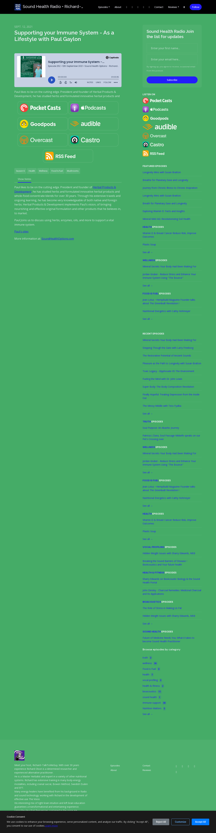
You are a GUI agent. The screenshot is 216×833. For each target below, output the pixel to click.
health (147, 226)
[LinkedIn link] (143, 7)
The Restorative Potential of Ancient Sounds (167, 355)
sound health (152, 631)
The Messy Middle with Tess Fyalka (162, 405)
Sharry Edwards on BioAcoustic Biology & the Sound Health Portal (171, 580)
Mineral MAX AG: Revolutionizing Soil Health (166, 219)
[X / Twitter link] (126, 7)
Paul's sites (21, 231)
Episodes (103, 7)
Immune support (154, 703)
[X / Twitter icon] (182, 766)
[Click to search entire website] (184, 7)
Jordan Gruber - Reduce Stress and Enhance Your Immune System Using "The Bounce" (169, 276)
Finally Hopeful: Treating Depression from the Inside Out (171, 396)
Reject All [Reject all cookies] (161, 821)
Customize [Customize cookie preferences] (180, 821)
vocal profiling (153, 547)
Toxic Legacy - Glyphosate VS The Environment (168, 371)
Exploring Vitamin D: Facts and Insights (164, 211)
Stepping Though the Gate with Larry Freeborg (168, 347)
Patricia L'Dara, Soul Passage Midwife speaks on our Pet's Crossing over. (171, 437)
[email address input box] (172, 59)
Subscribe (172, 80)
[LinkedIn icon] (176, 766)
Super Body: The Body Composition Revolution (168, 386)
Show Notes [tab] (24, 179)
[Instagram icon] (188, 766)
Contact (158, 7)
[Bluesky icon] (176, 772)
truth (147, 421)
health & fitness (153, 572)
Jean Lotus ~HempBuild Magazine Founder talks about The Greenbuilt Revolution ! (169, 301)
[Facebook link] (138, 7)
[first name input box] (172, 48)
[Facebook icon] (194, 766)
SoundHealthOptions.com (58, 238)
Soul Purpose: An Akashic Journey (161, 427)
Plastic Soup (149, 244)
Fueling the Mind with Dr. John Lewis (162, 378)
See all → (148, 252)
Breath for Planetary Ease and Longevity (165, 203)
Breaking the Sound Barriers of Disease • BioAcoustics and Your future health (165, 562)
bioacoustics (152, 601)
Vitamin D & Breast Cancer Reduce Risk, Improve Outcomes (169, 235)
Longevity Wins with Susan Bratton (162, 172)
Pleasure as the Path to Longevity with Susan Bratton (172, 363)
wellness (149, 260)
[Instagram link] (132, 7)
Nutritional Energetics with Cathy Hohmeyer (166, 311)
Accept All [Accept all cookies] (200, 821)
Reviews (172, 7)
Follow (195, 7)
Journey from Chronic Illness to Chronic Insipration (170, 187)
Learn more (51, 825)
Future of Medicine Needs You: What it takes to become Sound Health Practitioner (168, 639)
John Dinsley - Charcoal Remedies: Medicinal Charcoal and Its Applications (172, 592)
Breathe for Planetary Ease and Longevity (165, 180)
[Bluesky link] (149, 7)
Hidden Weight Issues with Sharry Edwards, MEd (169, 553)
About (118, 7)
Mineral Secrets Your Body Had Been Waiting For (169, 266)
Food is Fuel (151, 293)
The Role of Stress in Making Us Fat (162, 608)
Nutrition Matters (154, 709)
